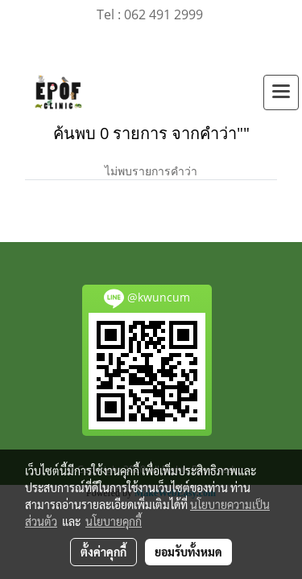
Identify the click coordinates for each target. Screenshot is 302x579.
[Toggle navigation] (281, 92)
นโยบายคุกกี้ (113, 521)
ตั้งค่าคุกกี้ (103, 551)
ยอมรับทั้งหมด (188, 551)
